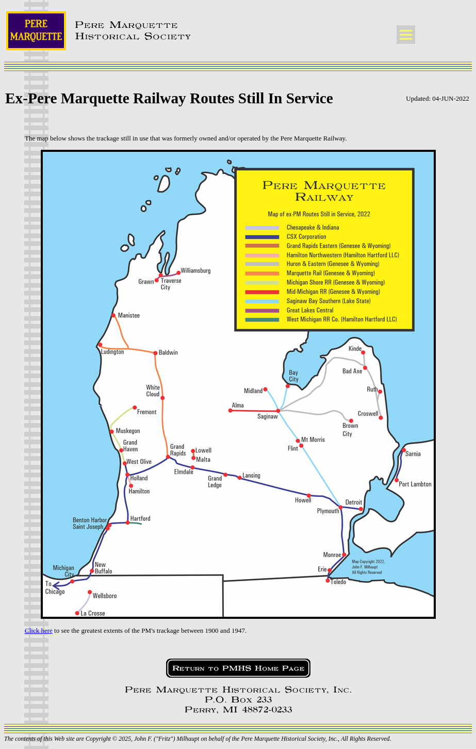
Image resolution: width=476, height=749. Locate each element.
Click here (39, 630)
